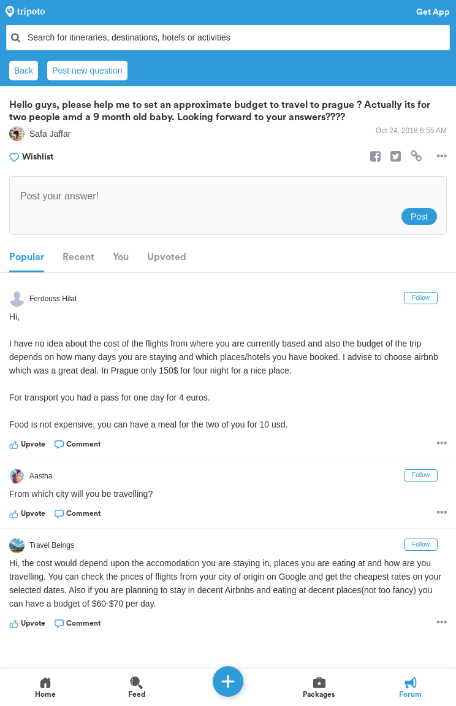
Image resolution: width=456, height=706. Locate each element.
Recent (78, 257)
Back (23, 70)
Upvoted (166, 257)
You (121, 257)
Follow (421, 297)
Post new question (87, 70)
